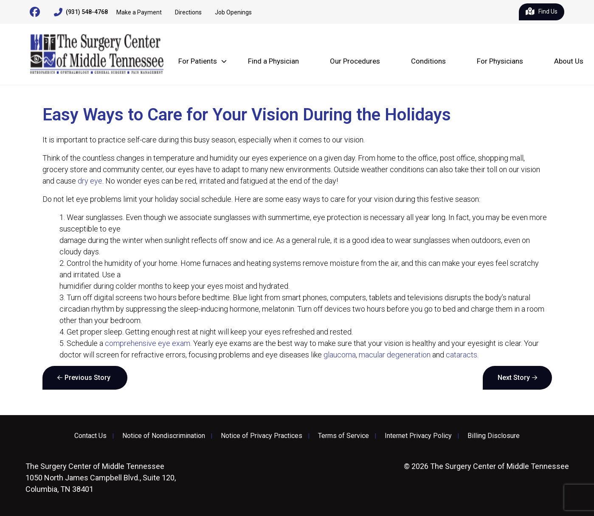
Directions (188, 12)
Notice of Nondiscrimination (163, 435)
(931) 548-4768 (81, 12)
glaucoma (340, 354)
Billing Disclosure (493, 435)
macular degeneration (395, 354)
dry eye (90, 180)
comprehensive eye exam (147, 343)
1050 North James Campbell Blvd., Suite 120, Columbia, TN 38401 (100, 478)
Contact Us (90, 435)
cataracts (461, 354)
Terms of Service (343, 435)
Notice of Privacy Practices (261, 435)
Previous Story (87, 378)
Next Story (514, 378)
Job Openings (233, 12)
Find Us (541, 12)
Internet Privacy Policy (418, 435)
